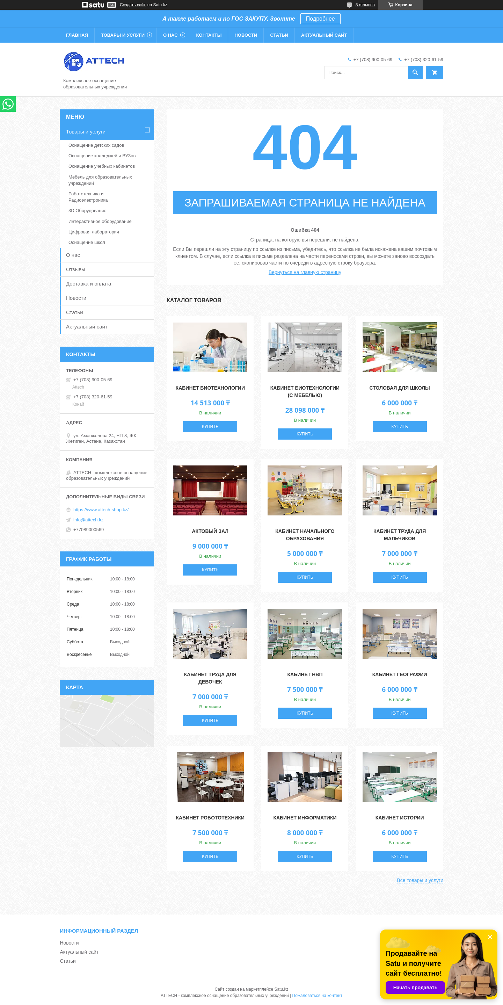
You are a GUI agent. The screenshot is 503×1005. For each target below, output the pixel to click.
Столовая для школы (400, 388)
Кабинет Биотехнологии (210, 388)
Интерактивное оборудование (100, 221)
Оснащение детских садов (96, 145)
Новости (245, 35)
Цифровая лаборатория (93, 231)
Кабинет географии (399, 674)
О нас (170, 35)
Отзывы (75, 269)
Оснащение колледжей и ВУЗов (102, 155)
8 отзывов (365, 4)
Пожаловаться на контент (317, 995)
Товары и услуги (123, 35)
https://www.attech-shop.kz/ (101, 509)
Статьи (279, 35)
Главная (77, 35)
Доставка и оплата (88, 284)
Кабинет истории (400, 817)
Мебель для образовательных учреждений (100, 180)
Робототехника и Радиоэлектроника (88, 197)
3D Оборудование (87, 210)
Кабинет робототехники (210, 817)
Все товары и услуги (420, 880)
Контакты (209, 35)
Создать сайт (133, 4)
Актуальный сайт (324, 35)
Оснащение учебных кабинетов (101, 166)
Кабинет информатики (304, 817)
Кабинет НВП (304, 674)
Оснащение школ (86, 242)
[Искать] (415, 72)
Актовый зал (210, 531)
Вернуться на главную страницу (305, 272)
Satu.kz (281, 989)
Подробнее (320, 19)
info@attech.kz (88, 519)
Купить (210, 426)
